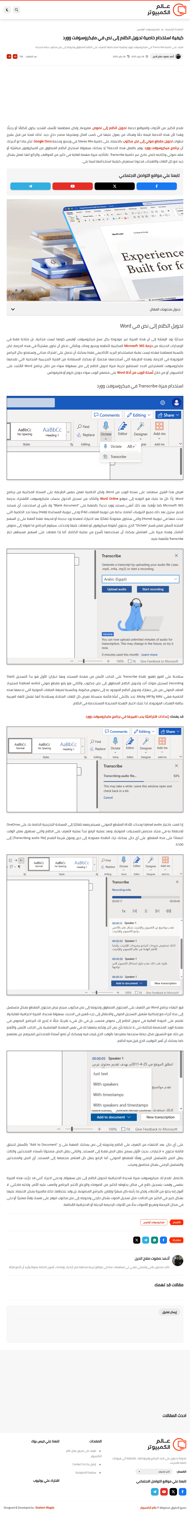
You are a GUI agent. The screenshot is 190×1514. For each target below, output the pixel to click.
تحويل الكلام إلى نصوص (109, 128)
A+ (15, 56)
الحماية (94, 10)
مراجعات (50, 10)
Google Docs (42, 141)
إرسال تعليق (169, 1312)
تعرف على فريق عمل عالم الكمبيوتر (84, 1453)
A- (9, 56)
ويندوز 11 (114, 10)
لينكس (85, 10)
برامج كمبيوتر (135, 10)
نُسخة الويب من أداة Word (135, 372)
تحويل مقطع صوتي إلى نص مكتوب (148, 141)
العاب (76, 10)
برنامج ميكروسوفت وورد (161, 148)
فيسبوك (103, 10)
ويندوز (124, 10)
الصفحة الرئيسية (174, 29)
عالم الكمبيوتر (148, 1507)
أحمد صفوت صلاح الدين (163, 56)
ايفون (59, 10)
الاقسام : (181, 1471)
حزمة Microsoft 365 (138, 346)
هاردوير (41, 10)
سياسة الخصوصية (89, 1472)
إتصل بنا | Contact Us (87, 1464)
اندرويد (68, 10)
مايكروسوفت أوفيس (148, 29)
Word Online (109, 499)
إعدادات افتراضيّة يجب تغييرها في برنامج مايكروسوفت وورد (127, 716)
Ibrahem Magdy (44, 1507)
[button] (163, 1240)
